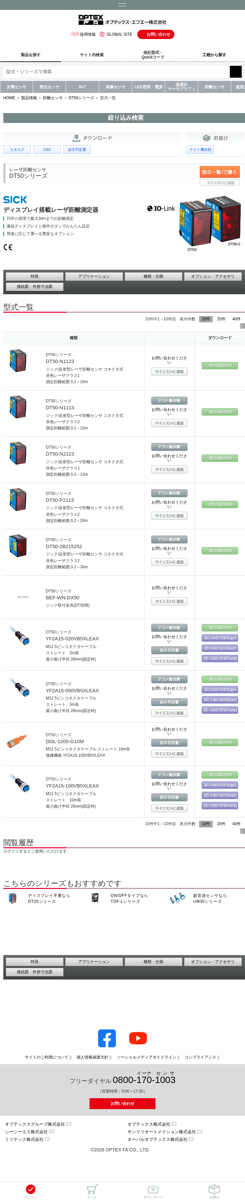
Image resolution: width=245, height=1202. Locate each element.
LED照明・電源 (148, 87)
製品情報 (29, 98)
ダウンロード (153, 1191)
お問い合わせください (169, 360)
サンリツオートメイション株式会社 (161, 1131)
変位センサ (49, 87)
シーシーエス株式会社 (26, 1131)
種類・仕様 (153, 276)
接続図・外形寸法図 (34, 286)
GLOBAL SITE (114, 34)
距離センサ (215, 87)
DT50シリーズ (81, 98)
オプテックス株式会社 (148, 1124)
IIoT (82, 87)
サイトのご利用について (46, 1057)
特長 (35, 276)
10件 (206, 319)
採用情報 (83, 34)
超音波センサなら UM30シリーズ (210, 898)
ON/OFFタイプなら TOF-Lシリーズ (129, 898)
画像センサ (115, 87)
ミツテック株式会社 (24, 1139)
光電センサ (16, 87)
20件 (221, 319)
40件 (236, 319)
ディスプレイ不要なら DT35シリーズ (49, 898)
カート (91, 1191)
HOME (9, 98)
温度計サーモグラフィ (181, 86)
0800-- (144, 1078)
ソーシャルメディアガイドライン (146, 1057)
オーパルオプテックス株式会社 (157, 1139)
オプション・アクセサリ (213, 276)
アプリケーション (94, 276)
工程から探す (214, 55)
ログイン (30, 1191)
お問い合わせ (158, 34)
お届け (214, 1191)
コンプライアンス (200, 1057)
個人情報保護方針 (92, 1057)
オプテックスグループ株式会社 (35, 1124)
